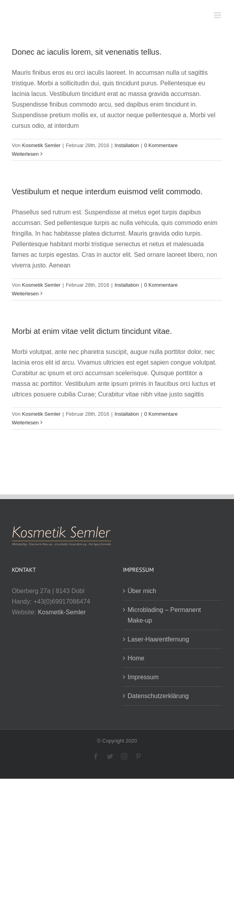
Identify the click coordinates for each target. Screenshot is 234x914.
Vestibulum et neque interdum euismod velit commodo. (107, 191)
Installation (127, 145)
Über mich (142, 591)
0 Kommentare (160, 145)
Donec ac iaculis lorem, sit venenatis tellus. (86, 52)
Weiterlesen (25, 154)
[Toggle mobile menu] (218, 15)
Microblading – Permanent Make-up (164, 615)
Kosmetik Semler (41, 145)
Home (136, 658)
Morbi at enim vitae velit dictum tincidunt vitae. (92, 331)
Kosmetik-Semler (62, 612)
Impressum (143, 677)
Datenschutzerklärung (158, 696)
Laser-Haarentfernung (158, 639)
